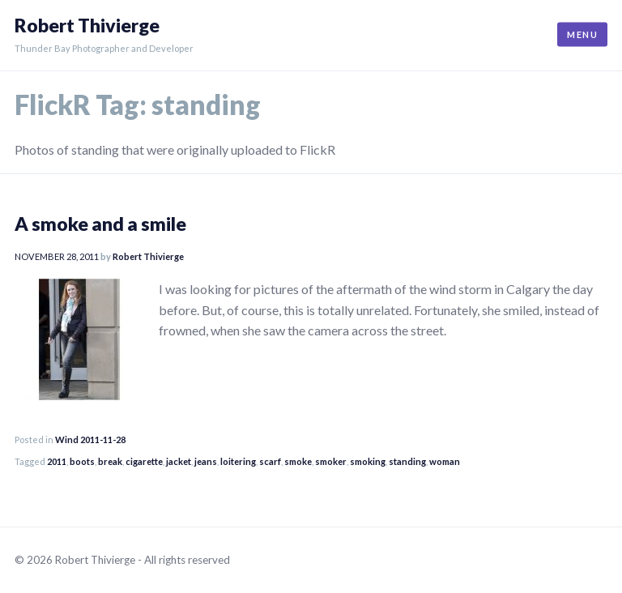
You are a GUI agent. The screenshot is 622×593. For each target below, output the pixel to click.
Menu (582, 34)
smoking (368, 461)
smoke (298, 461)
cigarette (144, 461)
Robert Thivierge (87, 25)
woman (444, 461)
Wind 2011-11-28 (90, 439)
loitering (238, 461)
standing (407, 461)
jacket (178, 461)
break (110, 461)
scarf (270, 461)
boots (82, 461)
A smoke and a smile (100, 223)
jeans (205, 461)
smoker (331, 461)
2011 (56, 461)
